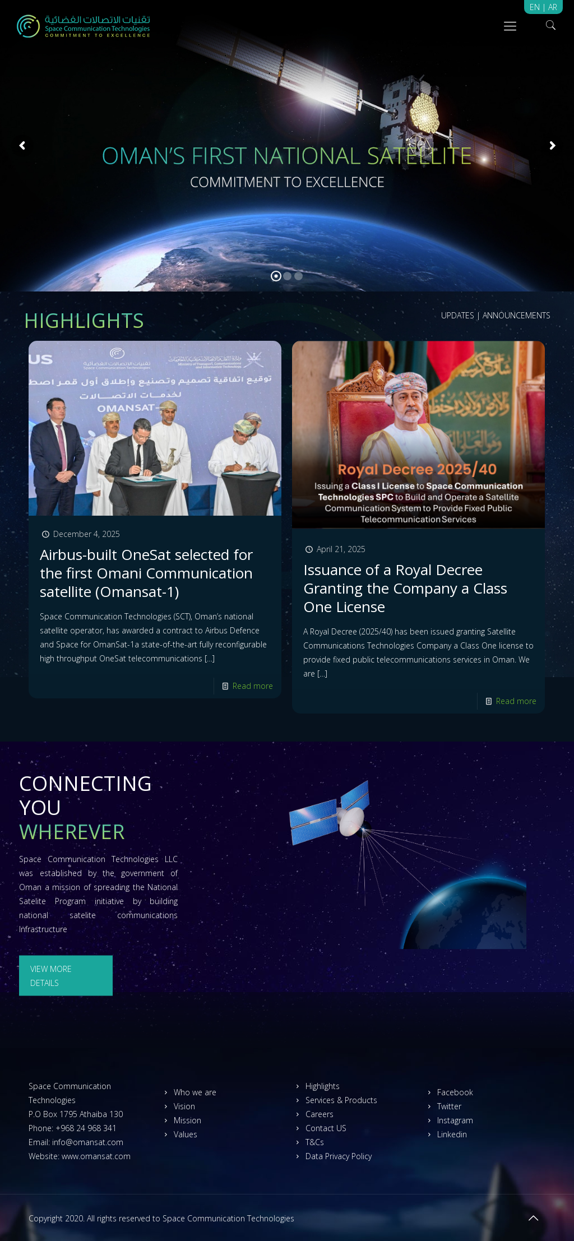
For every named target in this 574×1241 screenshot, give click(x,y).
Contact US (319, 1128)
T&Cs (308, 1142)
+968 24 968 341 (86, 1128)
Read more (253, 685)
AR (552, 7)
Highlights (316, 1086)
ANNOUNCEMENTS (516, 315)
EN (536, 7)
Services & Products (334, 1100)
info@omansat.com (87, 1142)
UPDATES (457, 315)
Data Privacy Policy (332, 1156)
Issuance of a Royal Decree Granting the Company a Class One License (405, 588)
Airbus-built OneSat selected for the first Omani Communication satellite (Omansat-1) (146, 572)
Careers (313, 1114)
